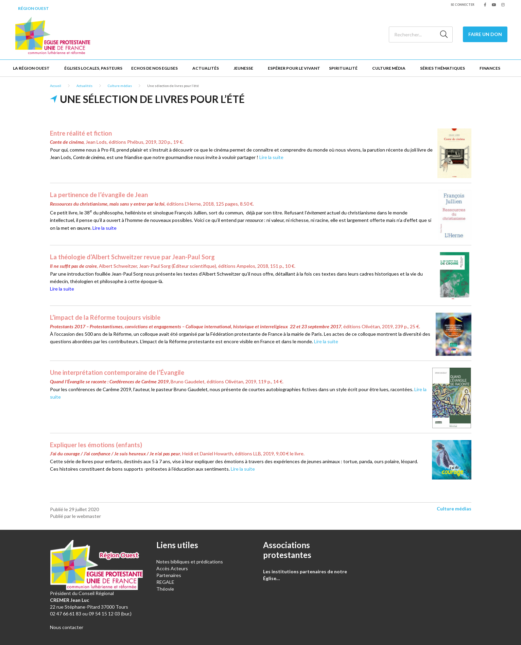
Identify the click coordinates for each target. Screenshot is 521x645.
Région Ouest (33, 8)
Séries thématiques (442, 68)
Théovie (165, 589)
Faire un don (485, 34)
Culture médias (120, 86)
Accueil (55, 86)
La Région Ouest (31, 68)
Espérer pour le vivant (294, 68)
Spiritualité (343, 68)
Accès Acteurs (172, 568)
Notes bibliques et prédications (189, 561)
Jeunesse (243, 68)
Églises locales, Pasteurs (93, 68)
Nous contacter (66, 627)
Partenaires (168, 575)
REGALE (165, 582)
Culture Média (388, 68)
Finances (490, 68)
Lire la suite (271, 157)
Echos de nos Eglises (154, 68)
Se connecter (462, 4)
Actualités (205, 68)
